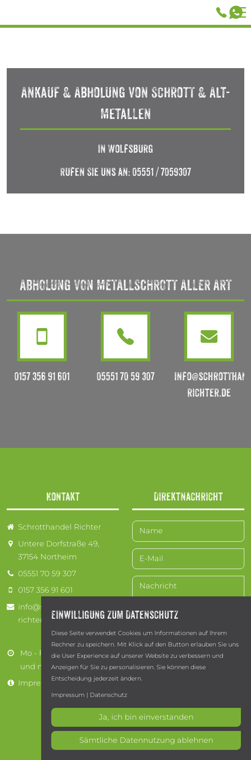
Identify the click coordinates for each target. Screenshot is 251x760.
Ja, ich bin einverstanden (146, 717)
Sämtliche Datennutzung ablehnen (146, 740)
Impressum (39, 683)
